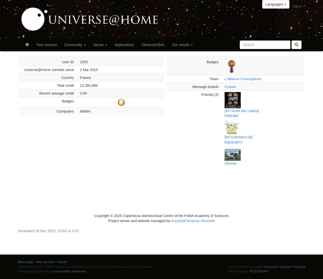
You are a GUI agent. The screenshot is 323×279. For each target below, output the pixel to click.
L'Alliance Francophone (243, 79)
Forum (62, 262)
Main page (25, 262)
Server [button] (100, 45)
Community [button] (75, 45)
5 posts (230, 87)
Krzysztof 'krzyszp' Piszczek (193, 221)
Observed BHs (153, 45)
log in (297, 6)
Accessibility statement (69, 271)
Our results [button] (182, 45)
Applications (124, 45)
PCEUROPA (259, 271)
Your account (46, 45)
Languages (275, 4)
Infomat (230, 163)
